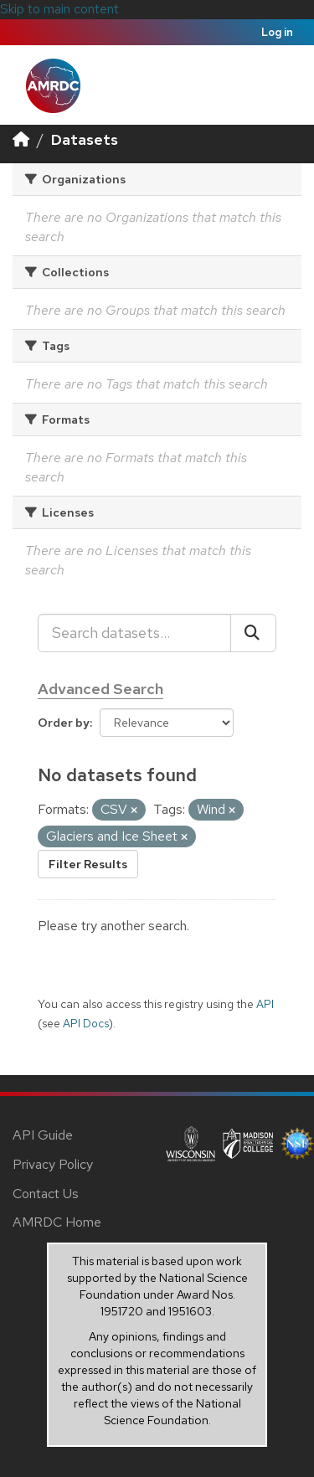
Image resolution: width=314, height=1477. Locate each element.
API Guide (43, 1135)
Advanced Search (100, 688)
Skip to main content (59, 9)
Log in (277, 32)
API (265, 1003)
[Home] (21, 139)
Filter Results (88, 864)
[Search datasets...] (134, 633)
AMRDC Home (57, 1222)
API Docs (86, 1023)
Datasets (84, 139)
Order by (64, 722)
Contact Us (46, 1193)
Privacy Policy (53, 1164)
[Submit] (253, 633)
